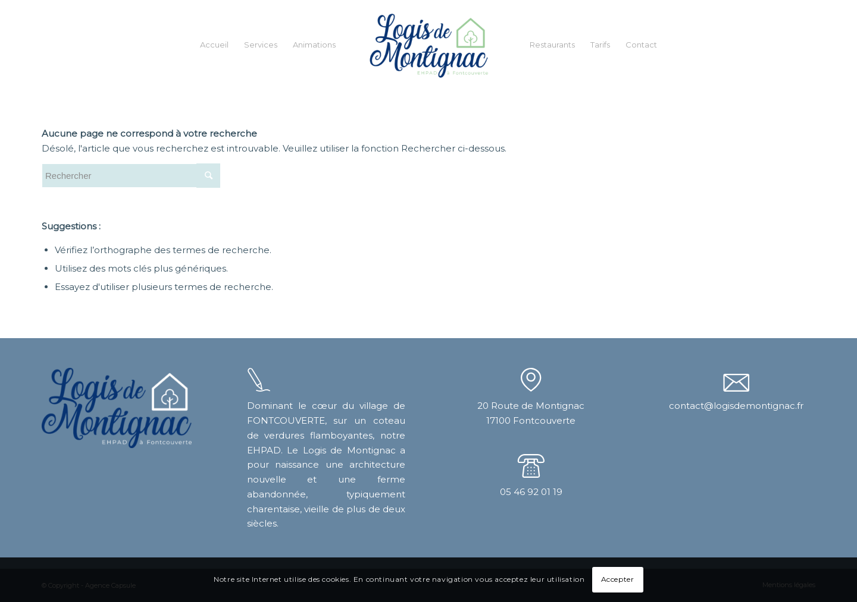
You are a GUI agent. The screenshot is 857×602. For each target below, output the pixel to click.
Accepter (617, 579)
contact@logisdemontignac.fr (736, 405)
